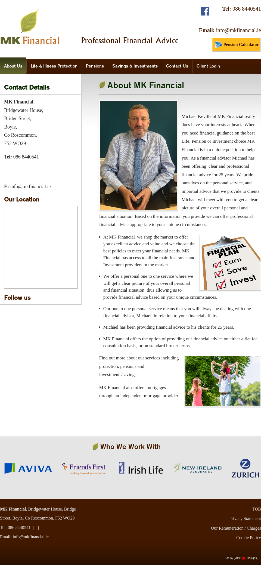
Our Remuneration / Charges (236, 528)
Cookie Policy (248, 537)
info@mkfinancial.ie (238, 30)
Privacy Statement (245, 518)
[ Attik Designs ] (246, 558)
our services (149, 358)
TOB (256, 509)
